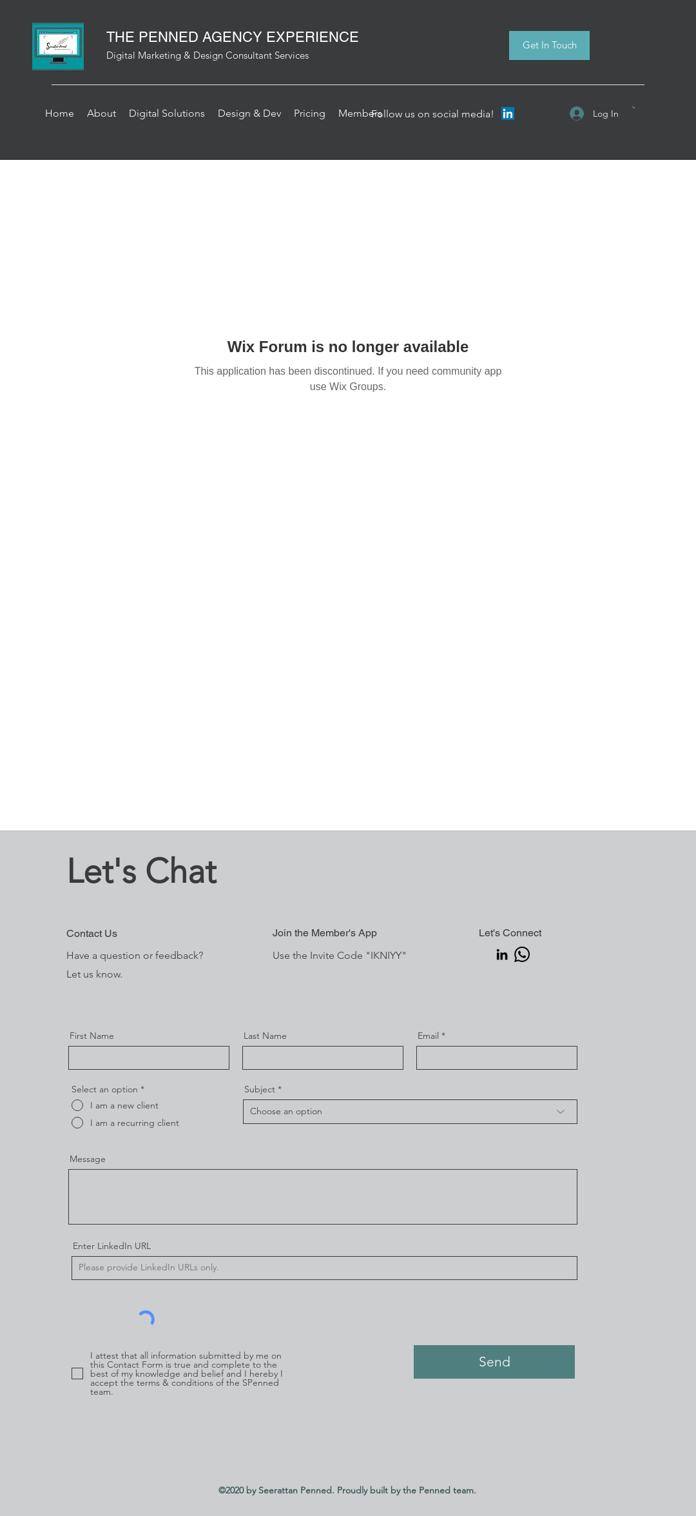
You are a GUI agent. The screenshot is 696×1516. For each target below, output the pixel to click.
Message (88, 1158)
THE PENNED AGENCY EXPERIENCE (232, 37)
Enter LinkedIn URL (112, 1245)
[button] (101, 113)
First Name (92, 1035)
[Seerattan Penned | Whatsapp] (522, 954)
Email (428, 1035)
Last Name (265, 1035)
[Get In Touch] (549, 45)
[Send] (494, 1362)
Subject (259, 1089)
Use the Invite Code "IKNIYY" (340, 955)
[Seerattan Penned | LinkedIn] (502, 954)
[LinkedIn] (507, 113)
